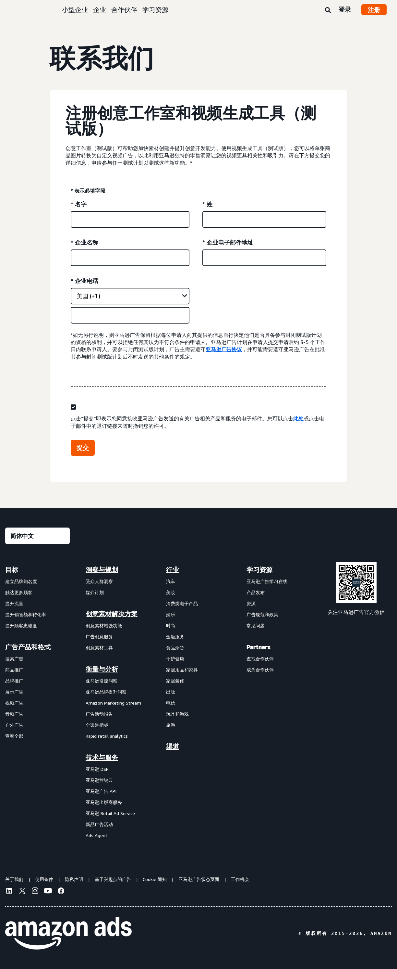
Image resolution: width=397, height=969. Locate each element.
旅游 (170, 725)
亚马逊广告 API (101, 791)
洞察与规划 (102, 570)
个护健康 (175, 658)
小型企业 (75, 9)
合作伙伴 (124, 9)
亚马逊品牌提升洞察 (106, 692)
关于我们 (14, 879)
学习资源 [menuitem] (259, 570)
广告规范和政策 (262, 614)
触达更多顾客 (18, 592)
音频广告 (14, 714)
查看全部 (14, 736)
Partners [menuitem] (259, 647)
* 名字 (79, 204)
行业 (172, 570)
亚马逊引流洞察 (101, 680)
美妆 (170, 592)
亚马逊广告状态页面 (198, 879)
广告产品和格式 (28, 647)
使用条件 (44, 879)
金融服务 (175, 636)
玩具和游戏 (177, 714)
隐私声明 (74, 879)
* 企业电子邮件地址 (227, 242)
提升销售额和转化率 (25, 614)
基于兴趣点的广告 (113, 879)
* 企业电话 (84, 280)
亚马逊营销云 (99, 780)
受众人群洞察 (99, 581)
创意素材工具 (99, 647)
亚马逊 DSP (97, 769)
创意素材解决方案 (112, 614)
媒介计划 (95, 592)
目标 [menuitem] (11, 570)
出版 (170, 692)
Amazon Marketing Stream (113, 703)
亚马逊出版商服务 (104, 802)
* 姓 (207, 204)
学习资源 (155, 9)
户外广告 (14, 725)
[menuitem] (37, 702)
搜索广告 (14, 658)
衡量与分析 (102, 669)
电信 (170, 703)
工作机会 (240, 879)
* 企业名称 (84, 242)
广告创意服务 (99, 636)
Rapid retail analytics (107, 736)
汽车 (170, 581)
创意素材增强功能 (104, 625)
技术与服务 (102, 757)
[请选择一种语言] (37, 536)
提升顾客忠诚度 (21, 625)
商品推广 (14, 669)
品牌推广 (14, 680)
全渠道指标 (97, 725)
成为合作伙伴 (260, 669)
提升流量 (14, 603)
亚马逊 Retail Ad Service (110, 813)
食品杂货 (175, 647)
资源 (251, 603)
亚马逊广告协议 (224, 349)
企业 (99, 9)
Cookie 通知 (155, 879)
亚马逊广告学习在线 (267, 581)
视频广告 (14, 703)
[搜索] (328, 10)
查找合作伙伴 (260, 658)
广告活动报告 (99, 714)
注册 (374, 9)
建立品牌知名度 (21, 581)
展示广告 (14, 692)
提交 (83, 447)
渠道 (172, 746)
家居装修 (175, 680)
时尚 (170, 625)
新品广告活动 (99, 824)
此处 (298, 418)
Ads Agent (96, 835)
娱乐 (170, 614)
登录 (345, 9)
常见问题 (256, 625)
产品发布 (256, 592)
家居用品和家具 (182, 669)
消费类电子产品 (182, 603)
